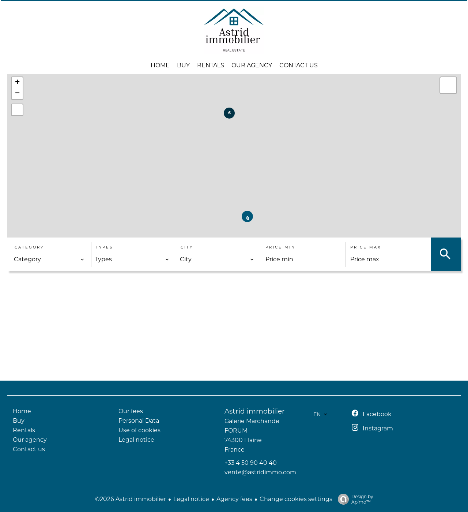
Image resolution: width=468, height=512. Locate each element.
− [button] (17, 93)
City (187, 247)
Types (104, 247)
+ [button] (17, 82)
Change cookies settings (296, 499)
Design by (353, 499)
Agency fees (234, 499)
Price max (365, 247)
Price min (280, 247)
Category (29, 247)
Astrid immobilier (254, 411)
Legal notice (191, 499)
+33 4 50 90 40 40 (250, 462)
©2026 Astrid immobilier (130, 499)
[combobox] (49, 259)
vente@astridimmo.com (260, 472)
